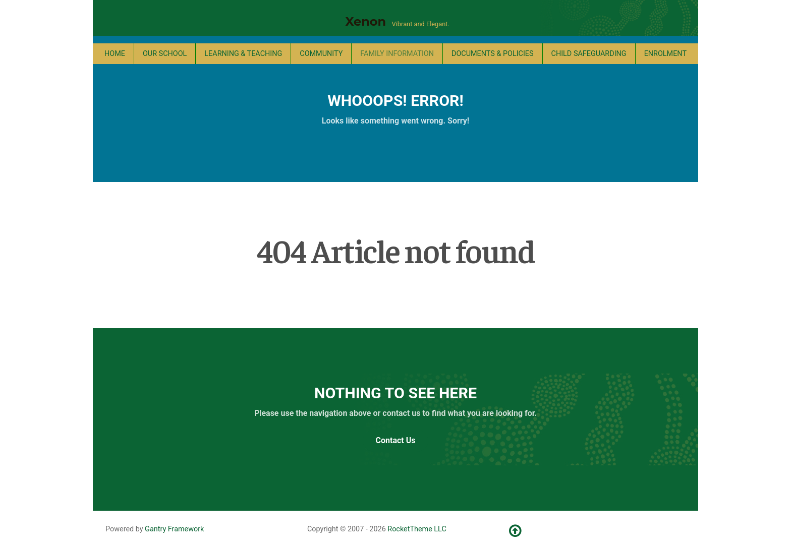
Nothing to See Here (395, 393)
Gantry (174, 529)
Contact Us (396, 440)
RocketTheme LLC (416, 529)
